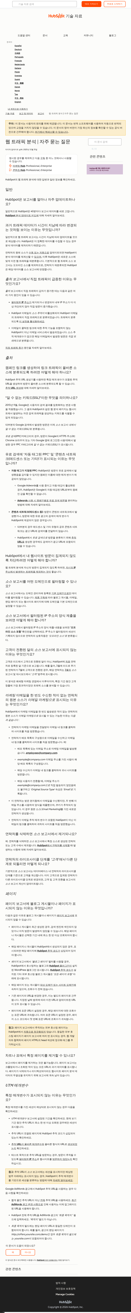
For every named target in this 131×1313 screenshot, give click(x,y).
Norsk (17, 91)
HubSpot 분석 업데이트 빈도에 (22, 215)
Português (19, 57)
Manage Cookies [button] (65, 1294)
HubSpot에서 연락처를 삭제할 (53, 845)
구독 (42, 158)
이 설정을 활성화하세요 (31, 321)
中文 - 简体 (19, 98)
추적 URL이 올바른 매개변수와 (27, 1144)
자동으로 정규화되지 (35, 1031)
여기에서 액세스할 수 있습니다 (51, 132)
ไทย (16, 94)
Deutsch (18, 50)
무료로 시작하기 (114, 4)
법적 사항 (61, 1283)
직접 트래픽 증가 (14, 347)
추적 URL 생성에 (14, 388)
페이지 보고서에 (65, 915)
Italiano (18, 68)
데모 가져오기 (91, 4)
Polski (17, 72)
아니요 (28, 1252)
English (18, 102)
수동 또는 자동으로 (39, 252)
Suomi (17, 79)
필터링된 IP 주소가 (21, 302)
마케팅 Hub (19, 166)
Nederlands (20, 64)
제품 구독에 (41, 597)
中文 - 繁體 (19, 83)
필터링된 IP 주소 (28, 1159)
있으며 (37, 256)
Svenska (18, 76)
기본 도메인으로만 (61, 593)
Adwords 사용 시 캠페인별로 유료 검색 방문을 (42, 500)
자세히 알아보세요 (63, 1180)
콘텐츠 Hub (19, 170)
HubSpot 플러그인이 (60, 965)
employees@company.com (41, 752)
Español (18, 46)
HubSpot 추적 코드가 (48, 950)
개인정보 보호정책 (65, 1288)
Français (18, 61)
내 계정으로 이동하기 (18, 109)
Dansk (17, 87)
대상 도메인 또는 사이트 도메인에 (58, 985)
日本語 (17, 53)
